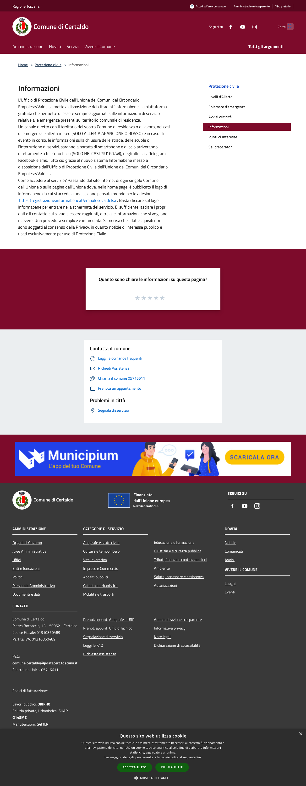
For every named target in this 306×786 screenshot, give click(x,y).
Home (23, 65)
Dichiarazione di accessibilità (177, 645)
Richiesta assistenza (99, 654)
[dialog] (153, 757)
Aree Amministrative (29, 551)
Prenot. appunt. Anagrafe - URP (108, 619)
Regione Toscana (25, 6)
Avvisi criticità (220, 117)
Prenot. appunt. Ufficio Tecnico (107, 628)
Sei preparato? (220, 147)
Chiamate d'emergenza (227, 107)
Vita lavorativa (95, 560)
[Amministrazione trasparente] (252, 6)
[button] (153, 777)
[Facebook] (221, 26)
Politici (17, 577)
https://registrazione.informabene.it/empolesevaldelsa (67, 200)
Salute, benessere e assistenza (179, 577)
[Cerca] (288, 26)
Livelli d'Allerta (220, 97)
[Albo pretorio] (282, 6)
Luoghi (230, 583)
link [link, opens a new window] (199, 757)
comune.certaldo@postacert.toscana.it (44, 663)
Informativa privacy (170, 628)
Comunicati (234, 551)
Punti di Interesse (222, 137)
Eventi (230, 592)
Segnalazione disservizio (103, 637)
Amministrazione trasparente (178, 619)
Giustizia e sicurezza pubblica (177, 551)
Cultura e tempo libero (101, 551)
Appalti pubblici (95, 577)
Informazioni (218, 127)
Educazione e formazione (174, 542)
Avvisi (230, 560)
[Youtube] (233, 26)
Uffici (16, 560)
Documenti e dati (26, 594)
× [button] (300, 734)
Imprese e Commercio (100, 568)
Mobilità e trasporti (98, 594)
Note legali (162, 637)
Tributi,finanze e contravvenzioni (180, 559)
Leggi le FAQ (93, 645)
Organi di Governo (27, 542)
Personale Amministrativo (33, 585)
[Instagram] (245, 26)
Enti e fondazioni (26, 568)
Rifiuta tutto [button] (172, 767)
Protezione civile (48, 65)
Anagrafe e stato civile (101, 542)
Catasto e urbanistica (100, 585)
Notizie (230, 542)
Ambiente (162, 568)
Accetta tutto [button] (135, 767)
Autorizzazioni (165, 585)
